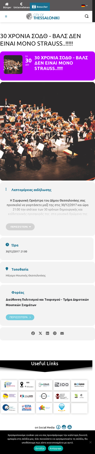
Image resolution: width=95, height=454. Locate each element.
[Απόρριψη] (90, 442)
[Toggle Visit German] (6, 16)
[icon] (58, 429)
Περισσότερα (20, 317)
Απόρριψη (55, 448)
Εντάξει (40, 448)
